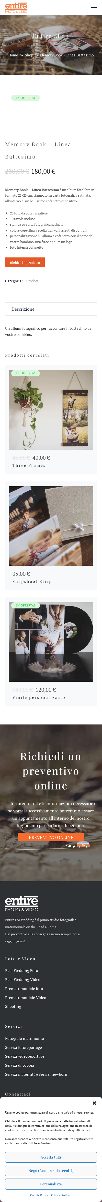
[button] (94, 1103)
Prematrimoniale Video (25, 997)
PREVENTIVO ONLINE (51, 837)
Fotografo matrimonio (24, 1038)
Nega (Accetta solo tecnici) (51, 1170)
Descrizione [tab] (22, 309)
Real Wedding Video (22, 979)
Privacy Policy (60, 1195)
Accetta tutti (51, 1157)
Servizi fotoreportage (23, 1047)
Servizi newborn (53, 1074)
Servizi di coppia (19, 1065)
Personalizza (51, 1183)
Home (13, 55)
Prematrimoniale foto (24, 988)
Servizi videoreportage (24, 1056)
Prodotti (33, 280)
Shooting (13, 1006)
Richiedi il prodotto (25, 262)
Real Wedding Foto (21, 970)
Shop (29, 55)
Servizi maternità (20, 1074)
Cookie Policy (39, 1195)
